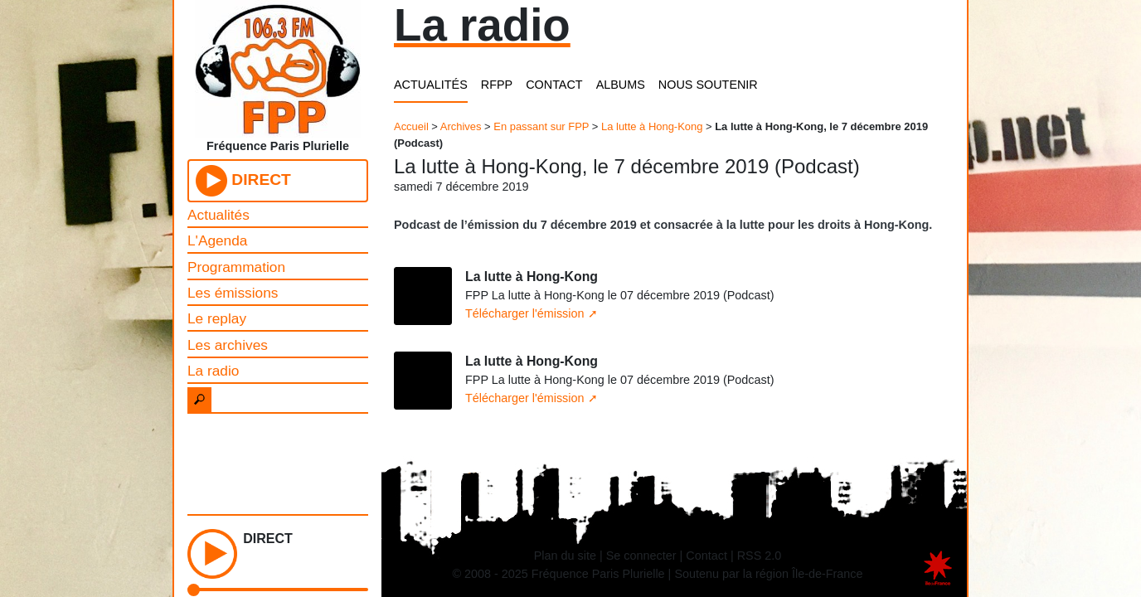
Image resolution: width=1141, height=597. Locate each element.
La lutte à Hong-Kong (651, 126)
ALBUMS (620, 84)
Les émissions (232, 292)
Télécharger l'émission (525, 313)
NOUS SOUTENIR (708, 84)
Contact (706, 555)
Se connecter (641, 555)
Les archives (227, 345)
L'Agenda (217, 240)
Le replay (216, 318)
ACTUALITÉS (431, 84)
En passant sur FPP (541, 126)
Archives (461, 126)
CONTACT (554, 84)
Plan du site (565, 555)
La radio (213, 370)
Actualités (218, 214)
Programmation (236, 267)
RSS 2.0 (759, 555)
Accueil (411, 126)
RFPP (496, 84)
